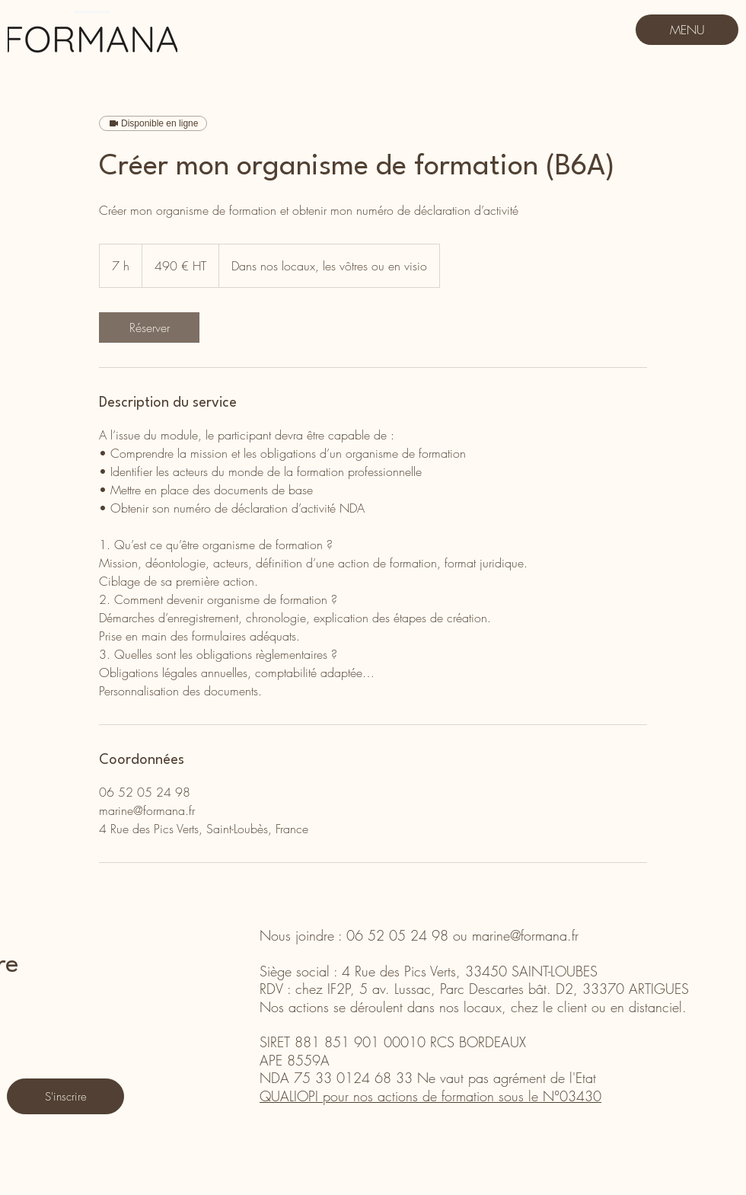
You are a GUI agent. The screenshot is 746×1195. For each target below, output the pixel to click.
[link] (149, 327)
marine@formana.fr (525, 935)
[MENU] (687, 29)
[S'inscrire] (65, 1096)
